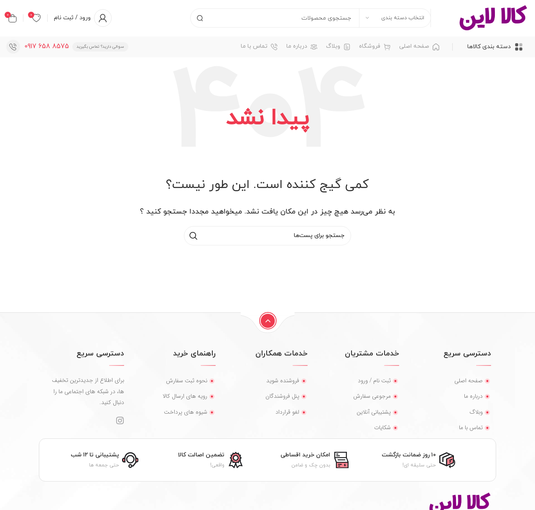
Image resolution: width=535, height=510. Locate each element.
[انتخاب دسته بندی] (395, 19)
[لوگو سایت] (493, 18)
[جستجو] (310, 18)
